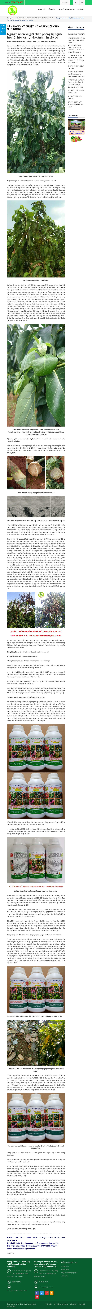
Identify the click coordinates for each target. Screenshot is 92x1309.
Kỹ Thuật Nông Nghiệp (69, 1273)
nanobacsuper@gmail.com (45, 1287)
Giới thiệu (65, 1276)
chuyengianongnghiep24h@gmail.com (17, 1290)
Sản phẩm (65, 1269)
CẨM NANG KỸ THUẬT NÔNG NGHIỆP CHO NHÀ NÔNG (35, 18)
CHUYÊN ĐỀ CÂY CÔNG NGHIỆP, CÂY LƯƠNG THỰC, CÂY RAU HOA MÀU (76, 74)
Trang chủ (10, 18)
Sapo (13, 1306)
